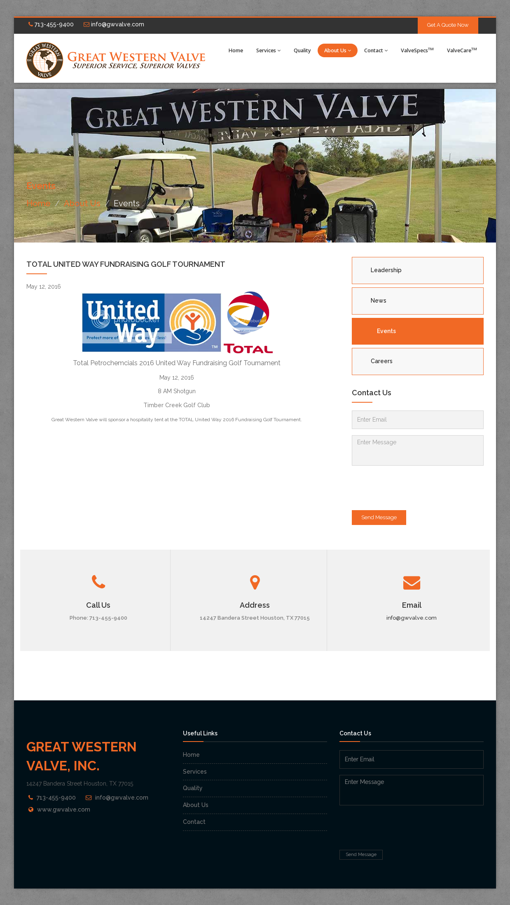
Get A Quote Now (448, 25)
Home (236, 50)
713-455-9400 (51, 24)
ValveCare (462, 50)
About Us (337, 50)
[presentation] (414, 488)
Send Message (379, 517)
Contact (376, 50)
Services (268, 50)
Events (386, 331)
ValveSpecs (417, 50)
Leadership (386, 270)
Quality (302, 50)
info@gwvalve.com (114, 24)
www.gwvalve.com (63, 809)
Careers (382, 361)
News (378, 300)
